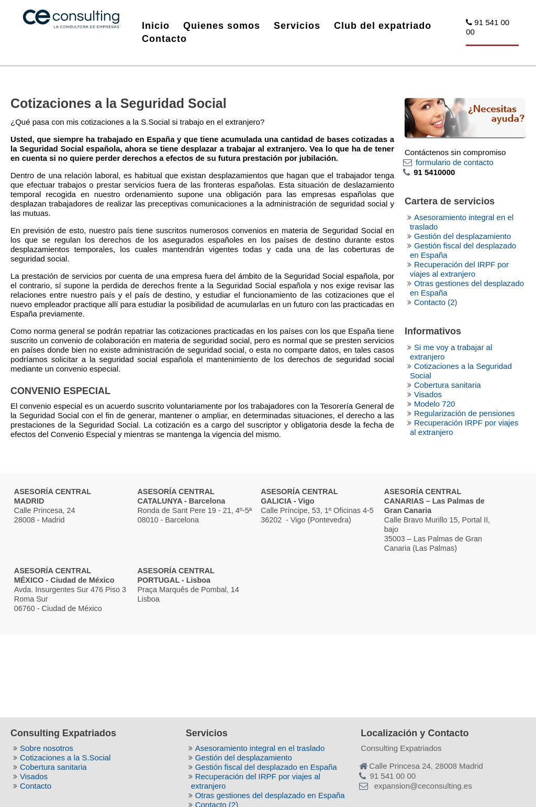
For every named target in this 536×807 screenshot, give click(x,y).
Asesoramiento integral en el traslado (260, 748)
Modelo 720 (434, 403)
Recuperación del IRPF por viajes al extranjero (459, 269)
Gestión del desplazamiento (462, 236)
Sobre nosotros (46, 748)
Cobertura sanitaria (447, 384)
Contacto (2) (435, 302)
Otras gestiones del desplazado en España (270, 795)
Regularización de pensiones (464, 413)
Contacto (164, 39)
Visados (428, 394)
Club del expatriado (382, 25)
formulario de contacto (454, 162)
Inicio (156, 25)
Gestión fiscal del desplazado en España (266, 766)
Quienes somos (221, 25)
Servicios (297, 25)
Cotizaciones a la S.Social (65, 757)
